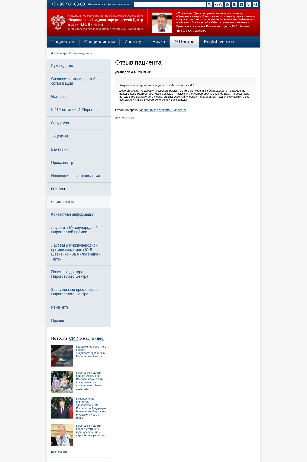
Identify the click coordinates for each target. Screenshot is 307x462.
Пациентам (63, 41)
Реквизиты (60, 307)
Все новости (59, 451)
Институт (133, 41)
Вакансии (59, 149)
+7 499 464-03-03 (68, 4)
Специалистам (99, 41)
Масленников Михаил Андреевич (162, 110)
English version (219, 41)
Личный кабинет (97, 4)
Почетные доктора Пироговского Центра (69, 274)
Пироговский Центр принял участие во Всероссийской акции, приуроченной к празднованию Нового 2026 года (90, 380)
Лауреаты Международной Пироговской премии (74, 229)
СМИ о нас (79, 338)
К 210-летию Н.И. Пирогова (75, 110)
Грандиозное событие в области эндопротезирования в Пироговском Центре (91, 351)
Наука (158, 41)
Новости (59, 338)
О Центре (184, 41)
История (58, 96)
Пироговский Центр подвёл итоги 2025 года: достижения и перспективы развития (90, 430)
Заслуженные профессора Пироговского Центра (74, 291)
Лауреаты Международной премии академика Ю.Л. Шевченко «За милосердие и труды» (76, 252)
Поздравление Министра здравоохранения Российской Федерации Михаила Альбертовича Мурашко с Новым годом (91, 408)
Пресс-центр (62, 162)
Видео (98, 338)
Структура (60, 123)
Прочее (57, 320)
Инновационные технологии (75, 176)
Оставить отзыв (62, 202)
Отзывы (58, 189)
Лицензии (59, 136)
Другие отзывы (124, 117)
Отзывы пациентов (80, 53)
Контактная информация (72, 214)
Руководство (62, 66)
